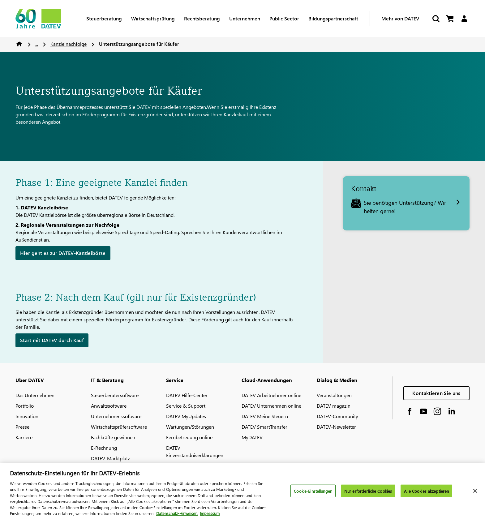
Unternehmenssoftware (116, 416)
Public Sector (284, 18)
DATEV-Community (337, 416)
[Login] (464, 18)
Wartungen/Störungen (190, 426)
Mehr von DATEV (400, 18)
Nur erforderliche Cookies (368, 494)
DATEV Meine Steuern (265, 416)
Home (19, 44)
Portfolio (24, 405)
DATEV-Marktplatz (110, 458)
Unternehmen (244, 18)
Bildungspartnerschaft (333, 18)
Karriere (23, 437)
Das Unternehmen (34, 395)
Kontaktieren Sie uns (436, 393)
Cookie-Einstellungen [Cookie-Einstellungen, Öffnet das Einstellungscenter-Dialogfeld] (313, 494)
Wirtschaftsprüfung (153, 18)
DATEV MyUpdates (186, 416)
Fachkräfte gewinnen (113, 437)
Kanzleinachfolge (68, 44)
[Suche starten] (435, 19)
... (36, 44)
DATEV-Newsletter (336, 426)
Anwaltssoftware (109, 405)
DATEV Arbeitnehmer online (271, 395)
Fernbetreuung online (189, 437)
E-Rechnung (104, 447)
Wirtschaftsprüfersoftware (119, 426)
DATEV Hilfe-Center (187, 395)
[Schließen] (475, 494)
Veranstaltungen (334, 395)
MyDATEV (252, 437)
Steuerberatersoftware (115, 395)
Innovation (26, 416)
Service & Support (185, 405)
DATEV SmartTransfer (264, 426)
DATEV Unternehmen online (271, 405)
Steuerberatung (104, 18)
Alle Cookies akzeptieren (426, 494)
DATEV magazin (333, 405)
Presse (22, 426)
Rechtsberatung (202, 18)
